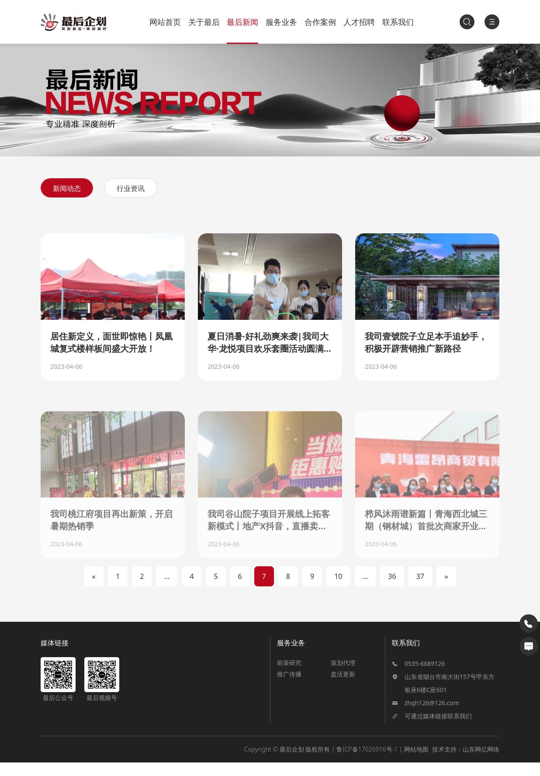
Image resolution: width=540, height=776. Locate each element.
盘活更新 (343, 687)
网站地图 (416, 763)
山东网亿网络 (481, 763)
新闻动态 (67, 188)
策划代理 (343, 676)
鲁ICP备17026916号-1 (367, 763)
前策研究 (289, 676)
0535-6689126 (425, 677)
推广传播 (289, 687)
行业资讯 (131, 188)
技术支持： (447, 763)
